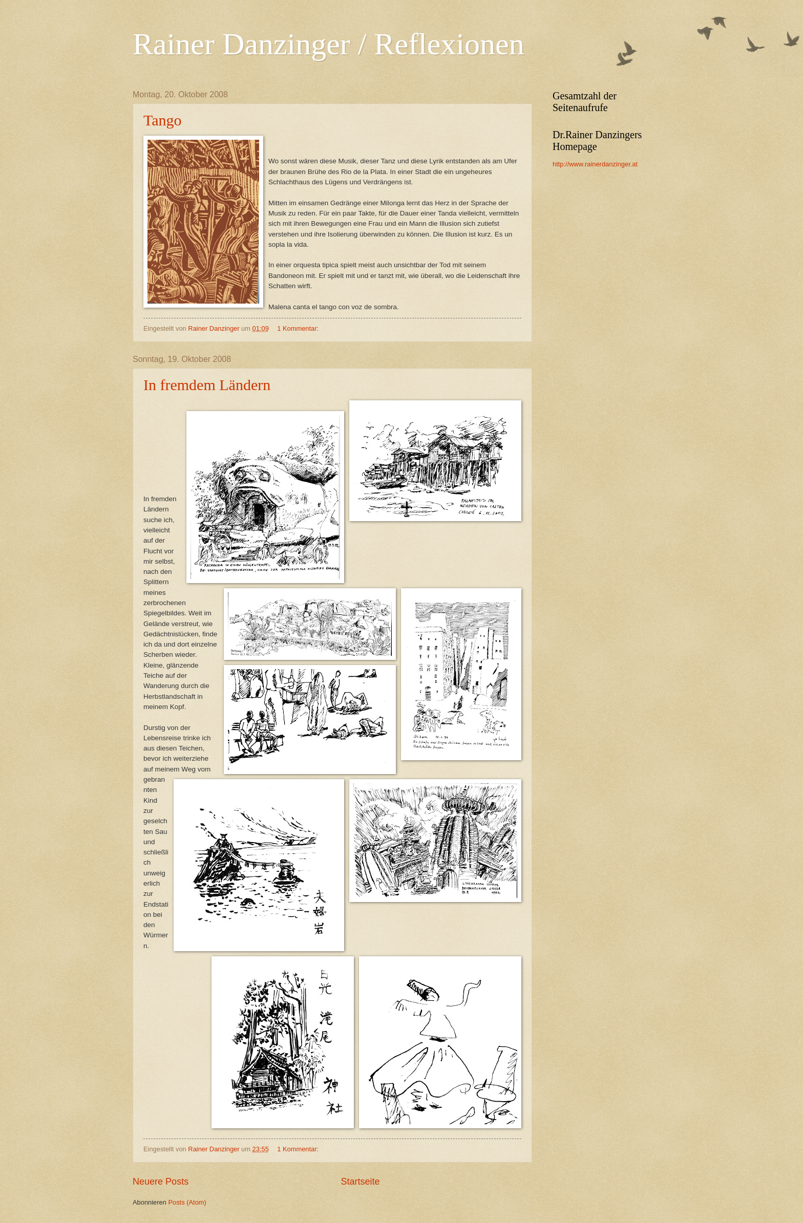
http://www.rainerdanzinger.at (595, 164)
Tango (162, 120)
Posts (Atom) (187, 1202)
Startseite (360, 1181)
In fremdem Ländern (206, 384)
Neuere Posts (160, 1181)
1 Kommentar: (298, 328)
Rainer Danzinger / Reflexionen (328, 44)
